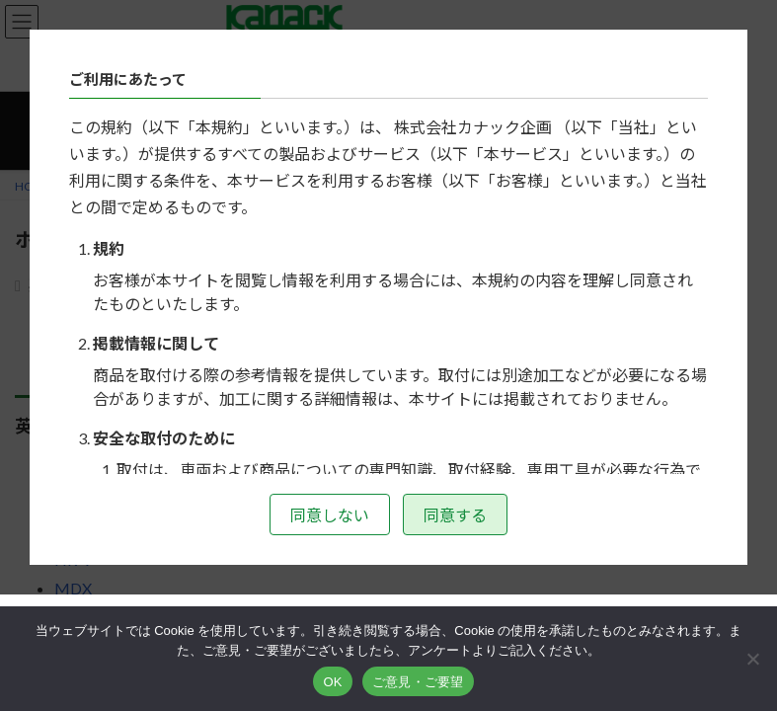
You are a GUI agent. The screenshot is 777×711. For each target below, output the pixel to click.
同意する (455, 515)
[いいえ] (752, 659)
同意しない (329, 515)
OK (332, 681)
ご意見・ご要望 (418, 681)
